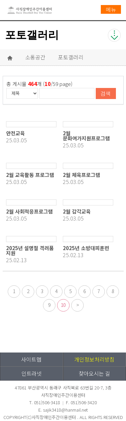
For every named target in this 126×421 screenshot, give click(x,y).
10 (63, 304)
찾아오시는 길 (94, 373)
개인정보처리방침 (94, 359)
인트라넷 (32, 373)
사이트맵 (31, 359)
